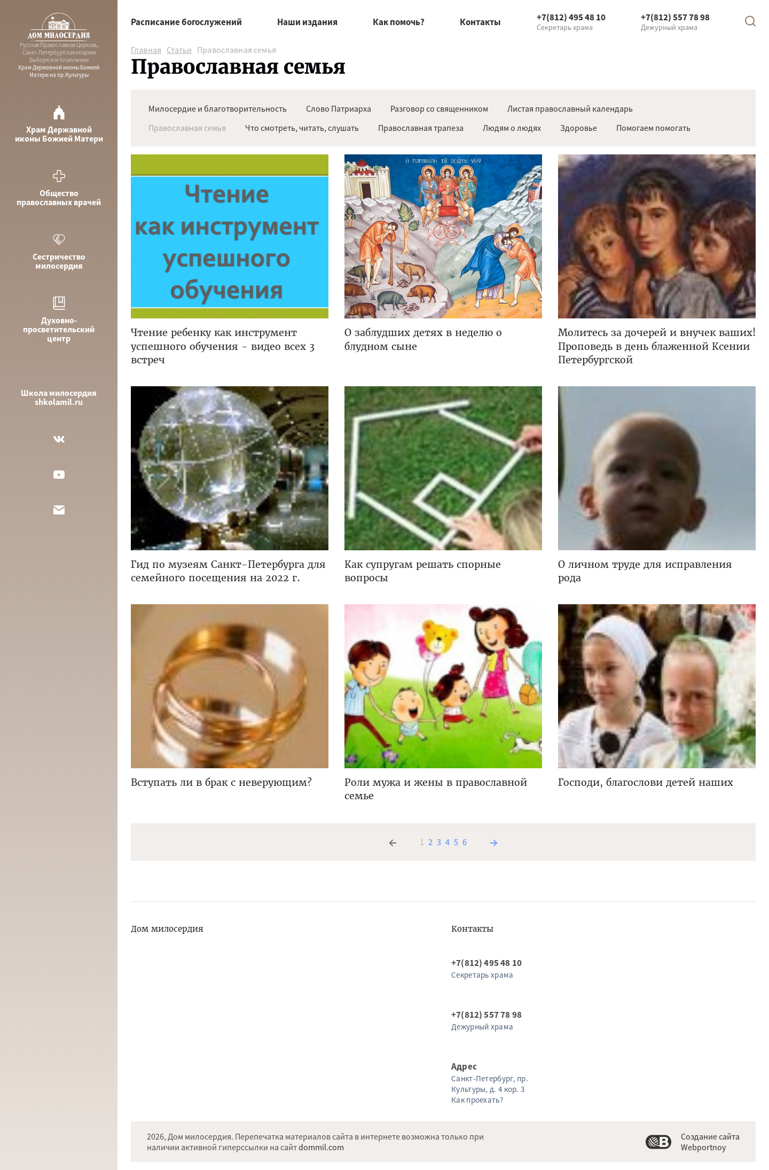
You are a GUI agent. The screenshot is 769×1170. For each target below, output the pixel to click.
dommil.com (321, 1147)
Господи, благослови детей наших (645, 782)
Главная (146, 49)
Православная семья (187, 127)
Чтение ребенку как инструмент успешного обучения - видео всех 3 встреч (223, 345)
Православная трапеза (421, 127)
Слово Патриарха (338, 108)
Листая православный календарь (570, 108)
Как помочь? (399, 22)
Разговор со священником (439, 108)
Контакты (480, 22)
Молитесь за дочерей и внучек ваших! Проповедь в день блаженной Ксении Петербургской (657, 345)
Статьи (179, 49)
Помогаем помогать (653, 127)
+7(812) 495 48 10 (571, 17)
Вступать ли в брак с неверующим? (221, 782)
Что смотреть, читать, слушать (302, 127)
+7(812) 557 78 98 (675, 17)
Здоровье (578, 127)
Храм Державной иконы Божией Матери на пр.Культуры (59, 46)
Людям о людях (512, 127)
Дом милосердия (167, 929)
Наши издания (307, 22)
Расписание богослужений (186, 22)
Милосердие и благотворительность (217, 108)
